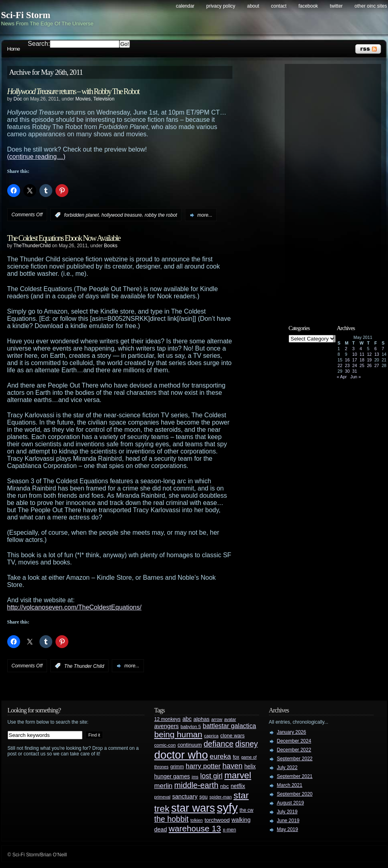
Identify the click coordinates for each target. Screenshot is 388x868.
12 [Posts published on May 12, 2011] (369, 354)
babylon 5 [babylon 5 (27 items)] (191, 726)
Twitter (336, 6)
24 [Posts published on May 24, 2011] (354, 365)
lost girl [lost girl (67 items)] (211, 776)
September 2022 (295, 758)
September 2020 (295, 794)
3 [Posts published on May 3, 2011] (353, 348)
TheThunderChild (32, 245)
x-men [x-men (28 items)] (229, 830)
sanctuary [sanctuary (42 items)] (184, 796)
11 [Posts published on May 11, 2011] (361, 354)
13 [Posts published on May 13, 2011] (376, 354)
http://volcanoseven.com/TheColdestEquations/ (74, 607)
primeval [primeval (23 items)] (162, 796)
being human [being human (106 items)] (178, 734)
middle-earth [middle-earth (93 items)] (196, 785)
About (253, 6)
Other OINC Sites (371, 6)
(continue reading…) (36, 156)
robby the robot (161, 215)
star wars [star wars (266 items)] (193, 808)
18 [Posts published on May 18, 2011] (361, 359)
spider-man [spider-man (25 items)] (220, 796)
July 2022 (287, 767)
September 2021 (295, 776)
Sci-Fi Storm (26, 15)
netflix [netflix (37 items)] (238, 786)
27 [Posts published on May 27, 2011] (376, 365)
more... (204, 215)
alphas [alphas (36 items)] (201, 719)
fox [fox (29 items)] (236, 757)
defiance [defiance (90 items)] (218, 743)
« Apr (342, 376)
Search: (39, 43)
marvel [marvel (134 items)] (237, 775)
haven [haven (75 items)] (232, 765)
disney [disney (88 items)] (246, 743)
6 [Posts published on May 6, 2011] (375, 348)
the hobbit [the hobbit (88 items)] (171, 819)
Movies (82, 99)
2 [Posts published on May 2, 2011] (346, 348)
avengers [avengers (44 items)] (166, 726)
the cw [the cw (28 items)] (246, 810)
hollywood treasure (121, 215)
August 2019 (290, 803)
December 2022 (294, 750)
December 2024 (294, 741)
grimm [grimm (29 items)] (177, 767)
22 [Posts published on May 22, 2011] (340, 365)
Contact (279, 6)
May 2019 (287, 829)
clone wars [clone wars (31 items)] (232, 736)
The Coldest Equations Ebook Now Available (63, 238)
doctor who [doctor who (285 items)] (181, 755)
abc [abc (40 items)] (187, 719)
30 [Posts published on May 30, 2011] (347, 371)
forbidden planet (81, 215)
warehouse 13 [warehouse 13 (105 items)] (195, 828)
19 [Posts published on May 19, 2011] (369, 359)
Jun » (355, 376)
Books (110, 245)
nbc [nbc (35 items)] (224, 786)
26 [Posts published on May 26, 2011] (369, 365)
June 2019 (288, 820)
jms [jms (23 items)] (195, 776)
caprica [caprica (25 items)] (211, 735)
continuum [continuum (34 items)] (189, 745)
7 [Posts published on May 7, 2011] (383, 348)
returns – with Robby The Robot (73, 91)
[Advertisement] (337, 187)
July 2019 (287, 812)
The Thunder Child (84, 666)
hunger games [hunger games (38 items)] (172, 776)
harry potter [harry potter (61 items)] (203, 766)
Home (13, 49)
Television (104, 99)
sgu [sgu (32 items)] (203, 797)
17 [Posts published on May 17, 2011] (354, 359)
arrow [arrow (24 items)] (216, 719)
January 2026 (291, 732)
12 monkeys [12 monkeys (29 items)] (167, 719)
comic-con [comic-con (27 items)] (165, 744)
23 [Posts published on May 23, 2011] (347, 365)
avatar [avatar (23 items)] (230, 719)
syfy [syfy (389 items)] (227, 807)
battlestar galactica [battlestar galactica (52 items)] (229, 725)
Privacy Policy (220, 6)
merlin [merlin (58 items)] (163, 786)
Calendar (185, 6)
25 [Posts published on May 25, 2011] (361, 365)
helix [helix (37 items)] (250, 766)
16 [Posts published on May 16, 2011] (347, 359)
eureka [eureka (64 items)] (220, 756)
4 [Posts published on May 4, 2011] (360, 348)
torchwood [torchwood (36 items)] (217, 820)
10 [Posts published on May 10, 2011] (354, 354)
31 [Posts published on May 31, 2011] (354, 371)
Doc (18, 99)
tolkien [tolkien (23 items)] (196, 820)
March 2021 (289, 785)
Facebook (308, 6)
